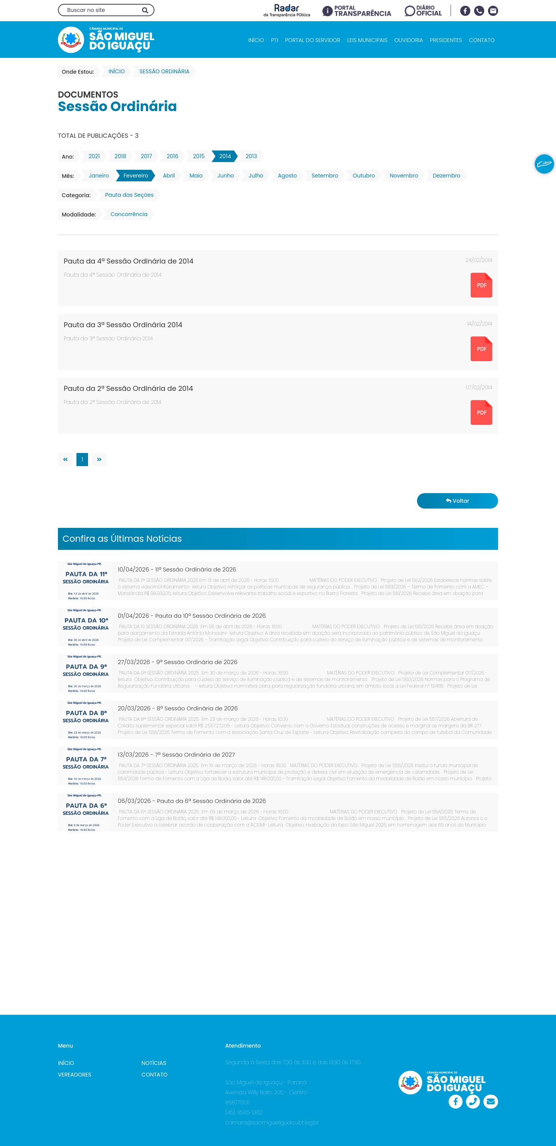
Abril (166, 175)
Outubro (361, 175)
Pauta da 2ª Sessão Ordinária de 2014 (128, 388)
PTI (274, 40)
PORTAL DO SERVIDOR (312, 40)
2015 (196, 156)
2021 (92, 156)
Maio (194, 175)
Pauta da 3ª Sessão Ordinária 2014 (123, 325)
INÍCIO (256, 40)
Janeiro (96, 175)
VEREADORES (75, 1074)
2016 (170, 156)
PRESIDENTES (446, 40)
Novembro (401, 175)
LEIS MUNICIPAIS (367, 40)
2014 (223, 156)
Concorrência (127, 214)
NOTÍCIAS (154, 1063)
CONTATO (482, 40)
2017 (144, 156)
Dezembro (444, 175)
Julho (253, 175)
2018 (118, 156)
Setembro (322, 175)
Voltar (457, 501)
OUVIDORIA (408, 40)
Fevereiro (133, 175)
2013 (249, 156)
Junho (223, 175)
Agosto (285, 175)
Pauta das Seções (127, 195)
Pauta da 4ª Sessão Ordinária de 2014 (128, 261)
